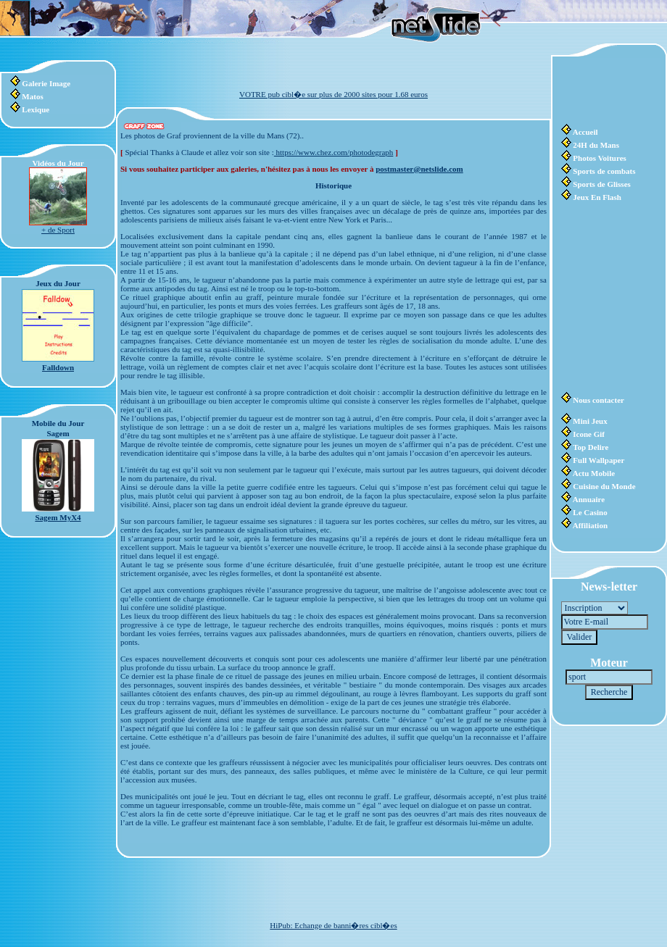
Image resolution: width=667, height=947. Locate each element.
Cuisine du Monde (604, 486)
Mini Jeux (590, 421)
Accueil (585, 132)
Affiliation (590, 525)
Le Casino (590, 512)
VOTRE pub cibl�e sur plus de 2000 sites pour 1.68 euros (333, 94)
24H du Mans (596, 145)
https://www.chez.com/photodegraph (334, 152)
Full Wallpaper (598, 460)
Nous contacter (598, 400)
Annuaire (589, 499)
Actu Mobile (594, 473)
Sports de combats (604, 171)
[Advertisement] (604, 90)
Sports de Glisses (601, 184)
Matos (32, 96)
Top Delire (590, 447)
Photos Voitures (599, 158)
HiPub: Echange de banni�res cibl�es (333, 925)
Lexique (35, 109)
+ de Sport (58, 229)
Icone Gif (589, 434)
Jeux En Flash (597, 197)
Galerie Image (46, 83)
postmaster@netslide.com (419, 168)
